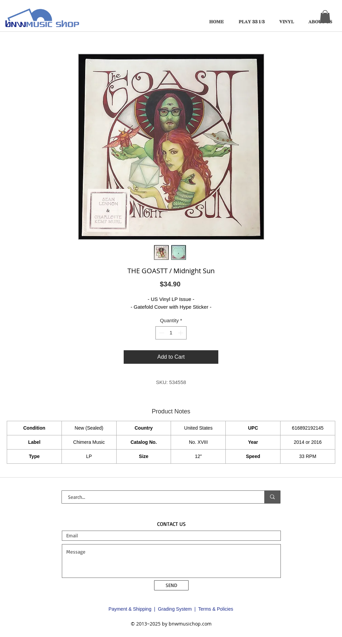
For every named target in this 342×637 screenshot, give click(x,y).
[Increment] (181, 333)
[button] (325, 16)
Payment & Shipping (129, 609)
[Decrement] (161, 333)
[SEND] (171, 585)
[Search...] (159, 497)
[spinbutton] (171, 333)
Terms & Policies (215, 609)
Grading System (175, 609)
